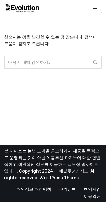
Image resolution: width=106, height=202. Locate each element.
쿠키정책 (67, 189)
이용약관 (92, 196)
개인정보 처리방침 (34, 189)
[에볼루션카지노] (22, 8)
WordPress (51, 178)
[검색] (46, 62)
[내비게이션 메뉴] (95, 8)
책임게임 (92, 189)
